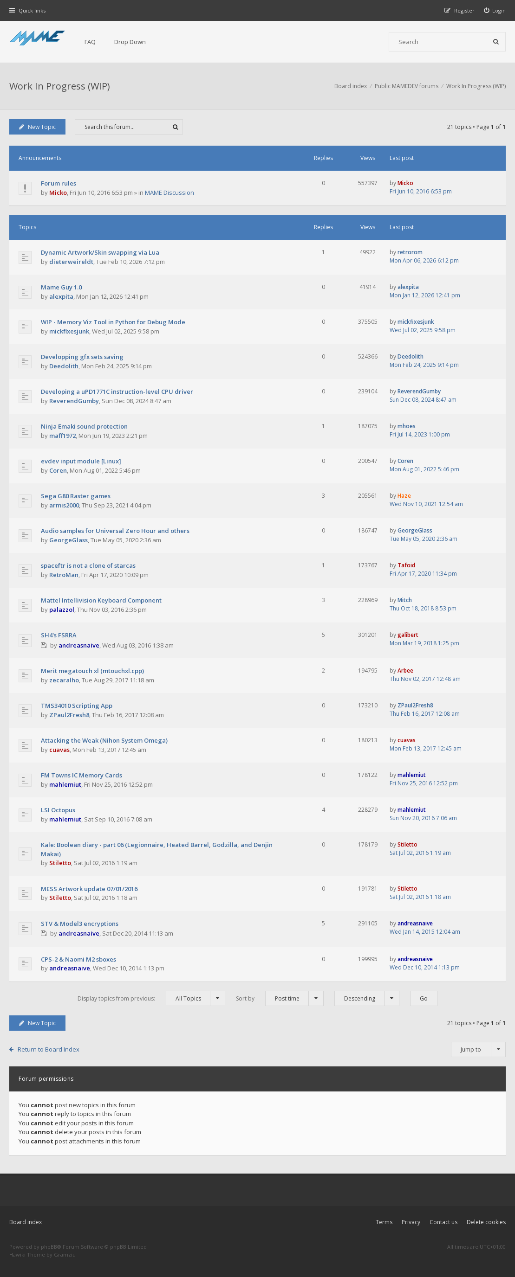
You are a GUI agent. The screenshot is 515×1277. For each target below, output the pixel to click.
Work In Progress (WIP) (59, 86)
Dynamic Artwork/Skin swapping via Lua (100, 252)
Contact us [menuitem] (443, 1222)
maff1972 (62, 435)
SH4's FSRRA (59, 635)
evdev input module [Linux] (81, 461)
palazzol (61, 609)
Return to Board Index (48, 1049)
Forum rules (58, 183)
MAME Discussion (169, 192)
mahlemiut (65, 784)
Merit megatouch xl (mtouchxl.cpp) (92, 671)
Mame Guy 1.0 (61, 287)
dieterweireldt (71, 261)
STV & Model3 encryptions (79, 923)
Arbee (405, 670)
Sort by (280, 998)
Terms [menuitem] (384, 1222)
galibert (408, 635)
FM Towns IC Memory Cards (81, 775)
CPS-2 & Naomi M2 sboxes (78, 959)
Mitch (405, 600)
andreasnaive (79, 645)
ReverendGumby (74, 401)
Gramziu (65, 1254)
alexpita (61, 296)
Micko (58, 192)
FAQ (90, 42)
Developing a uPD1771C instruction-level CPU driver (117, 391)
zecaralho (64, 680)
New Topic (37, 127)
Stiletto (60, 863)
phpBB (49, 1246)
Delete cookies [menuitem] (486, 1222)
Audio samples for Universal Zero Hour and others (115, 530)
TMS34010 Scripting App (76, 705)
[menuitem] (495, 10)
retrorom (410, 252)
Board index (25, 1222)
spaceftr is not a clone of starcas (88, 565)
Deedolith (63, 366)
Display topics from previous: (151, 998)
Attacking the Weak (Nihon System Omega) (104, 740)
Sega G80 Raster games (76, 496)
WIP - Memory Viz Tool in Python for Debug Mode (113, 322)
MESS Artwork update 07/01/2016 (89, 889)
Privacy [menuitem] (411, 1222)
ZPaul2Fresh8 (69, 715)
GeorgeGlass (68, 540)
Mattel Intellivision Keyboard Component (101, 600)
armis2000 (64, 505)
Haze (404, 496)
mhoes (407, 426)
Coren (58, 470)
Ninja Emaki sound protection (84, 426)
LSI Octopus (58, 810)
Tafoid (406, 565)
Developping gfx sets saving (82, 357)
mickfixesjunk (69, 331)
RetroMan (63, 575)
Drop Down (130, 42)
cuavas (59, 749)
